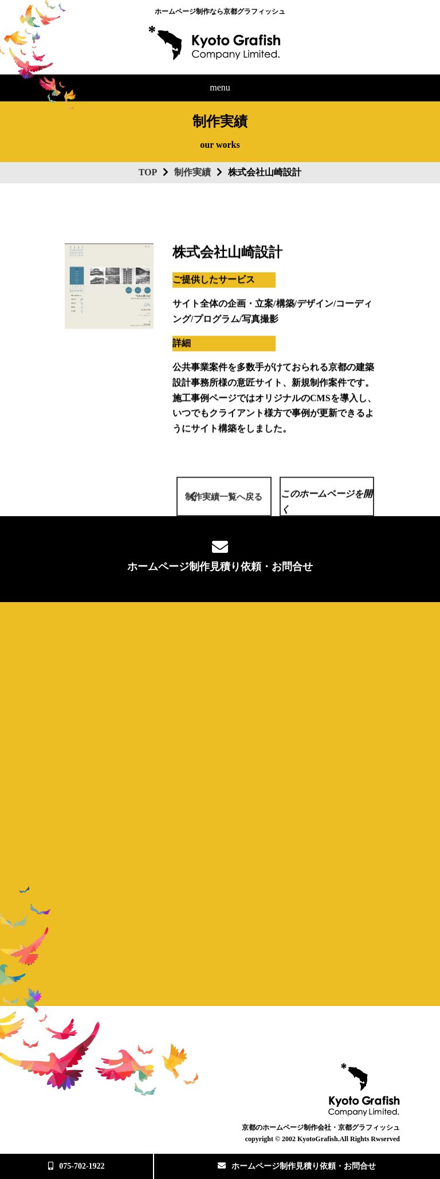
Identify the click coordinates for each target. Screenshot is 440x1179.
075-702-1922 (76, 1166)
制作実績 (192, 172)
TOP (148, 172)
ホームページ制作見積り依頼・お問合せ (297, 1166)
